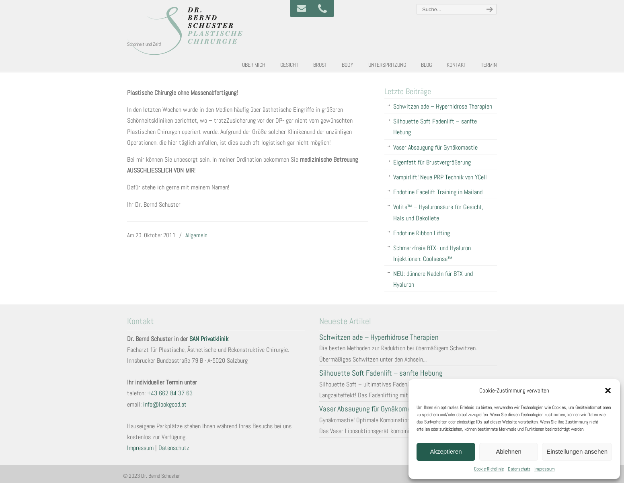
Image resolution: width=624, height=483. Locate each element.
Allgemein (196, 235)
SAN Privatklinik (208, 339)
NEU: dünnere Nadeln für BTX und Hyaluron (433, 279)
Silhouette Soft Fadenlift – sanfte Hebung (435, 126)
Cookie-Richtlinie (489, 469)
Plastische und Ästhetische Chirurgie (187, 30)
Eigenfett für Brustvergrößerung (432, 162)
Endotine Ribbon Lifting (421, 233)
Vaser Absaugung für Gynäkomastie (435, 147)
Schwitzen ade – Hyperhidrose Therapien (442, 106)
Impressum (544, 469)
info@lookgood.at (165, 404)
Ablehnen (508, 451)
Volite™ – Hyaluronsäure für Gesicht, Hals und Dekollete (438, 212)
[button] (608, 390)
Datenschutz (519, 469)
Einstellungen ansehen (577, 451)
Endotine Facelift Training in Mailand (437, 192)
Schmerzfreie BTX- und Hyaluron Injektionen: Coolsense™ (432, 253)
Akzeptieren (446, 451)
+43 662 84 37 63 (170, 393)
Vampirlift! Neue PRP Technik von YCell (440, 177)
